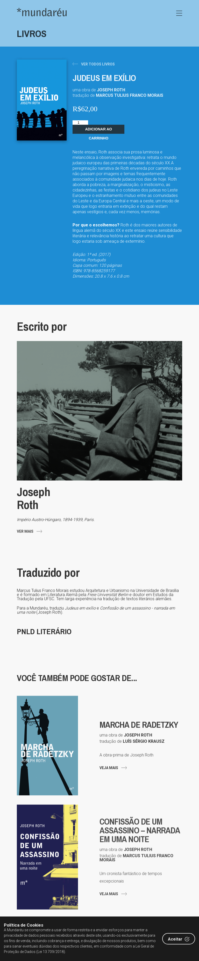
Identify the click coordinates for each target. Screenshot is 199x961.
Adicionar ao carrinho (98, 130)
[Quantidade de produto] (80, 122)
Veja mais (109, 783)
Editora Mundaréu (42, 12)
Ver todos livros (98, 64)
